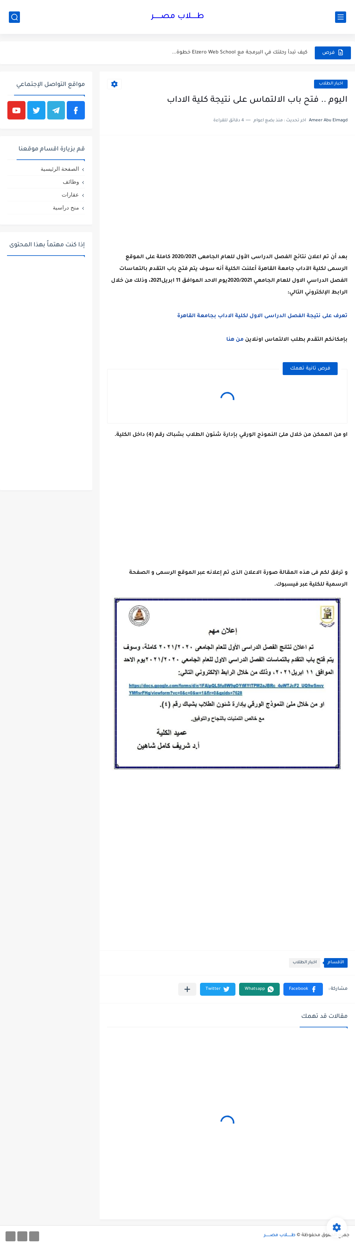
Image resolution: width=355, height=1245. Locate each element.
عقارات (70, 194)
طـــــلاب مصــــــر (177, 17)
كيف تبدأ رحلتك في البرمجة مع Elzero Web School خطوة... (239, 52)
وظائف (71, 181)
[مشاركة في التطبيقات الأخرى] (187, 989)
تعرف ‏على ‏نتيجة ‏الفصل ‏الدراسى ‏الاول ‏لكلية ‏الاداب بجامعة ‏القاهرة (262, 316)
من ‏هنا (235, 340)
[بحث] (14, 17)
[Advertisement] (227, 194)
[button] (303, 989)
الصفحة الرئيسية (60, 169)
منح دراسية (66, 207)
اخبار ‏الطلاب (331, 84)
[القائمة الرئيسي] (340, 17)
